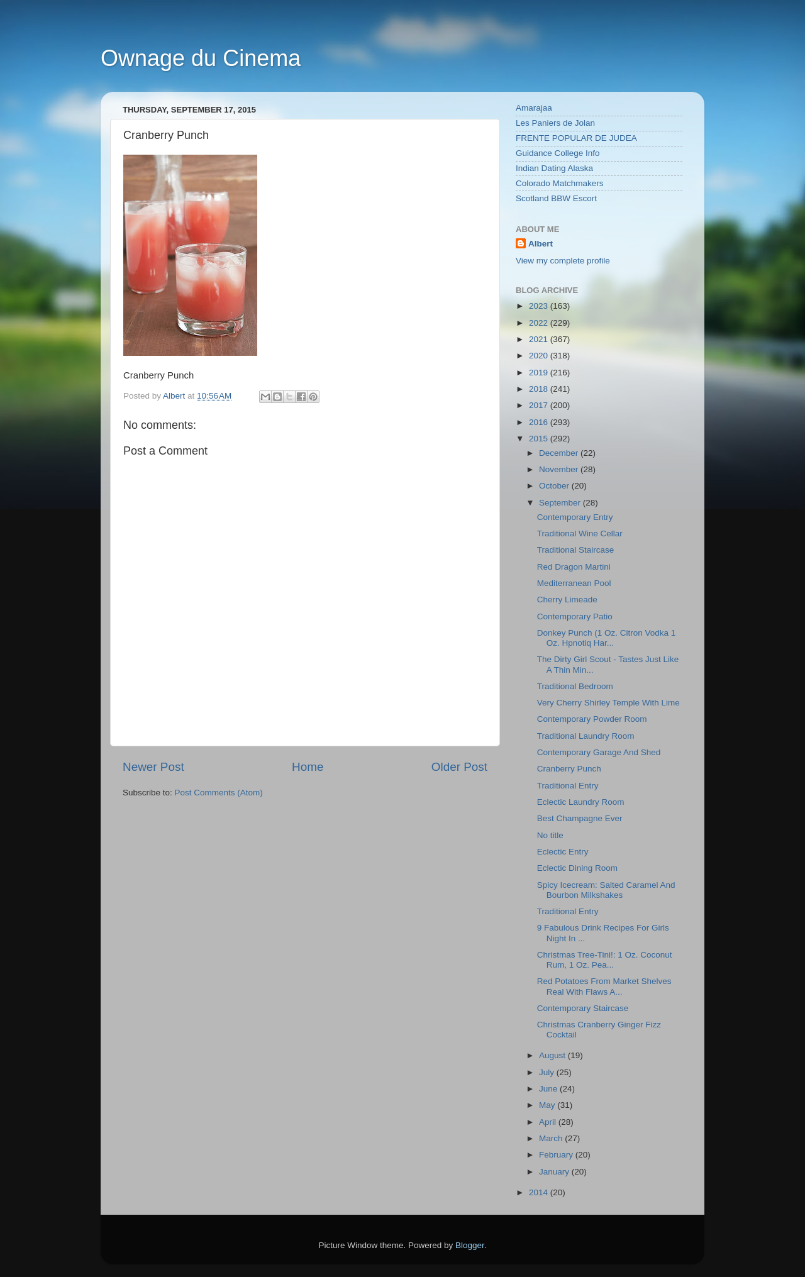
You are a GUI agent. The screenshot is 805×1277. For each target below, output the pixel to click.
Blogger (469, 1245)
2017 (539, 405)
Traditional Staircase (575, 550)
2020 (539, 355)
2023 (539, 306)
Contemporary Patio (575, 616)
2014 (539, 1192)
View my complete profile (563, 260)
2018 (539, 389)
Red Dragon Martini (574, 567)
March (552, 1138)
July (548, 1072)
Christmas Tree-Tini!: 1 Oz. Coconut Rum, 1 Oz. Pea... (604, 960)
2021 (539, 339)
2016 (539, 422)
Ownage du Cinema (201, 58)
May (548, 1105)
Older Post (459, 766)
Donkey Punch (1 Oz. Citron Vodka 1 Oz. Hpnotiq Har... (606, 638)
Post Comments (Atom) (219, 792)
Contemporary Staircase (583, 1008)
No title (550, 835)
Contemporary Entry (575, 517)
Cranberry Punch (569, 768)
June (549, 1088)
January (555, 1171)
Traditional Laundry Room (586, 736)
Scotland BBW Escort (556, 198)
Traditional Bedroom (575, 686)
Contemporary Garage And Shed (599, 752)
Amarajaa (534, 108)
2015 (539, 438)
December (559, 453)
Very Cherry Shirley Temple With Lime (608, 702)
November (559, 469)
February (557, 1154)
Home (307, 766)
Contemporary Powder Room (592, 719)
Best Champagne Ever (580, 818)
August (553, 1055)
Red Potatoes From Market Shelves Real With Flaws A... (604, 986)
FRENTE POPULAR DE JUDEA (576, 138)
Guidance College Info (558, 153)
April (548, 1122)
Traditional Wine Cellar (580, 533)
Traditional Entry (568, 785)
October (555, 485)
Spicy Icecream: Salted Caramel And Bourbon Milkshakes (606, 890)
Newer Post (153, 766)
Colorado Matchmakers (560, 183)
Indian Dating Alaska (554, 168)
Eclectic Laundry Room (581, 802)
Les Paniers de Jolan (555, 123)
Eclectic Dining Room (577, 868)
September (561, 502)
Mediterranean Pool (574, 583)
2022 (539, 323)
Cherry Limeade (567, 599)
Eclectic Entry (563, 851)
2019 (539, 372)
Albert (540, 243)
